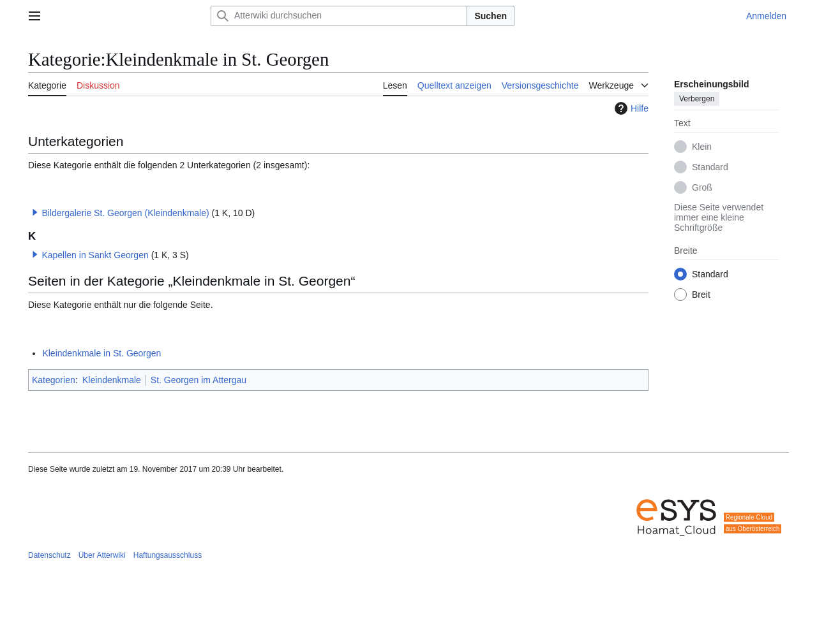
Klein (702, 147)
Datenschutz (49, 555)
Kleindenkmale (111, 380)
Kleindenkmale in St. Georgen (101, 353)
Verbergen (696, 98)
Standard (710, 167)
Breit (701, 294)
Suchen (490, 16)
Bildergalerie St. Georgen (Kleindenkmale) (125, 213)
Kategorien (53, 380)
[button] (35, 212)
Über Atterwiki (102, 555)
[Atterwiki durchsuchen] (339, 16)
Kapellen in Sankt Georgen (94, 255)
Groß (702, 187)
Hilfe (629, 108)
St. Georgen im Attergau (198, 380)
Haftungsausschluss (167, 555)
